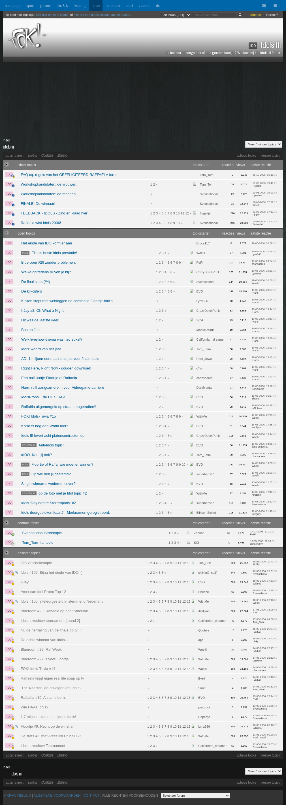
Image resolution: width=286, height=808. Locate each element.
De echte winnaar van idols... (44, 640)
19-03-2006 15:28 (265, 592)
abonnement (15, 155)
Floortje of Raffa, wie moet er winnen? (57, 464)
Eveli (201, 678)
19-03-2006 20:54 (264, 262)
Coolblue (47, 155)
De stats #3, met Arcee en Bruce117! (51, 736)
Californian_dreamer (211, 339)
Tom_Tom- (207, 175)
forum (95, 5)
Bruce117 (203, 243)
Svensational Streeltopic (41, 533)
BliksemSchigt (206, 512)
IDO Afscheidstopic (36, 563)
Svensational (209, 194)
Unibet (32, 155)
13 (188, 563)
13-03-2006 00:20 (265, 736)
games (45, 5)
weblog (80, 5)
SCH (200, 320)
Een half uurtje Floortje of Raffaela (49, 378)
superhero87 (205, 474)
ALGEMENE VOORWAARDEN (57, 796)
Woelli (201, 253)
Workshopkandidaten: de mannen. (49, 194)
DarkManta (204, 387)
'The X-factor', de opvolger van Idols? (51, 688)
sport (30, 5)
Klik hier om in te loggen (52, 14)
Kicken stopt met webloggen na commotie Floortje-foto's (67, 301)
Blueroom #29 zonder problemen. (48, 262)
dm (158, 5)
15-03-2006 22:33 (262, 542)
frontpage (13, 5)
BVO (200, 291)
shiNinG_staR (207, 572)
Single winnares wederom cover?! (48, 484)
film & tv (62, 5)
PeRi (200, 262)
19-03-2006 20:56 (264, 243)
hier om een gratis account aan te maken (102, 14)
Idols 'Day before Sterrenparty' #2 (48, 503)
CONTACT (91, 796)
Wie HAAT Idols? (34, 707)
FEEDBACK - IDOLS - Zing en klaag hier (54, 213)
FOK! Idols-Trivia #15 (38, 416)
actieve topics (246, 155)
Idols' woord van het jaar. (41, 349)
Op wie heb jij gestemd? (46, 474)
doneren (255, 14)
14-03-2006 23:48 (264, 455)
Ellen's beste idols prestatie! (49, 253)
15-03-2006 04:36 (264, 445)
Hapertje (204, 717)
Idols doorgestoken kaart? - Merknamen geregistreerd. (65, 512)
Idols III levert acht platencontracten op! (53, 435)
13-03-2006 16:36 (265, 707)
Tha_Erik (204, 563)
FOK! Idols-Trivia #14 (38, 669)
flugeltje (205, 213)
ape (200, 640)
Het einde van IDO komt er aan (46, 243)
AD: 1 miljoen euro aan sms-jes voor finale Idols (60, 358)
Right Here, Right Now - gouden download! (56, 368)
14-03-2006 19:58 (265, 669)
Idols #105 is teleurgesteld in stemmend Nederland (62, 601)
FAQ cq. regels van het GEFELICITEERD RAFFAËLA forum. (70, 175)
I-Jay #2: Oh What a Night (42, 310)
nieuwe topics (270, 155)
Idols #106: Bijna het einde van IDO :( (51, 572)
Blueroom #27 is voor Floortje (45, 659)
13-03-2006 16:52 (264, 503)
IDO (10, 175)
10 (178, 213)
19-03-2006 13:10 (264, 387)
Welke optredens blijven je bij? (46, 272)
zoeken (144, 5)
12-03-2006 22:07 (265, 746)
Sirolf (201, 688)
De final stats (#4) (35, 282)
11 (182, 213)
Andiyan (204, 611)
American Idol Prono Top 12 (43, 592)
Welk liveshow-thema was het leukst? (51, 339)
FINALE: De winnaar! (38, 203)
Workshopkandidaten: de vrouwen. (49, 184)
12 (187, 213)
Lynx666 (202, 301)
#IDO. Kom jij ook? (36, 455)
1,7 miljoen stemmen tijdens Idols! (48, 717)
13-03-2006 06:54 (265, 717)
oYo (199, 368)
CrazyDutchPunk (208, 272)
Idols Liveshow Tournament (43, 745)
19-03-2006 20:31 (265, 572)
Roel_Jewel (205, 358)
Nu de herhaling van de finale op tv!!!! (51, 630)
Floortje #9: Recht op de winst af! (47, 726)
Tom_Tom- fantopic (37, 542)
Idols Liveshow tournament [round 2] (50, 620)
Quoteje (203, 630)
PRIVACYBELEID (17, 796)
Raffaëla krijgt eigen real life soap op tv (52, 678)
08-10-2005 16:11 (265, 174)
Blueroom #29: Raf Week (41, 649)
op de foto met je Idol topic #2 (54, 493)
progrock (204, 707)
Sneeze (203, 592)
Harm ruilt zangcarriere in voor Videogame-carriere (62, 387)
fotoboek (113, 5)
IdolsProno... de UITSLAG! (43, 397)
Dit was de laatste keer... (41, 320)
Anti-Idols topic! (42, 445)
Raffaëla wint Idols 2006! (41, 223)
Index (6, 140)
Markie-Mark (205, 330)
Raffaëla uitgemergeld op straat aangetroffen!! (58, 407)
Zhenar (199, 533)
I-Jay (25, 582)
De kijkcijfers (31, 291)
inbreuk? (272, 14)
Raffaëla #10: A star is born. (43, 697)
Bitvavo (62, 155)
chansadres (205, 378)
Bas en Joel (30, 330)
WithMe (202, 416)
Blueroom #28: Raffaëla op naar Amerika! (54, 611)
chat (129, 5)
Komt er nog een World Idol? (44, 426)
